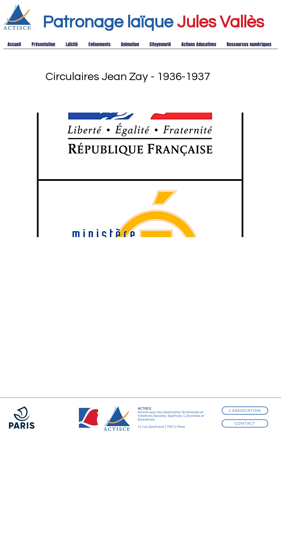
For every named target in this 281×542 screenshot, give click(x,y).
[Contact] (245, 423)
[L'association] (245, 410)
